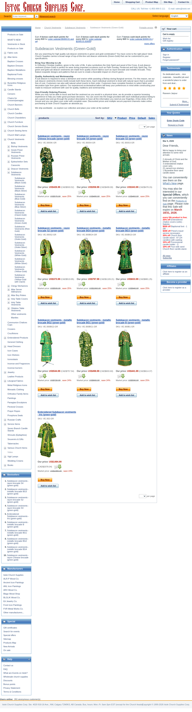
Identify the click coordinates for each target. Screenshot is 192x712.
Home (37, 27)
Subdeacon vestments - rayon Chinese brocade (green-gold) (54, 137)
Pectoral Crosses (15, 407)
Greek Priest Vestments (16, 151)
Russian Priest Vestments (17, 157)
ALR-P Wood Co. (11, 579)
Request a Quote (175, 125)
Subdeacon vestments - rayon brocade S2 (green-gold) (54, 229)
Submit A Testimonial (179, 104)
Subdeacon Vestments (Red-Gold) (22, 228)
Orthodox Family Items (18, 394)
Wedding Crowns (15, 461)
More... (185, 101)
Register (166, 57)
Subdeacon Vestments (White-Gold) (20, 253)
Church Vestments (52, 27)
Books (10, 465)
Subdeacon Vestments (75, 27)
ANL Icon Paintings (12, 586)
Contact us (8, 665)
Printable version (146, 28)
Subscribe (167, 258)
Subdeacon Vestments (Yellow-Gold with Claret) (20, 278)
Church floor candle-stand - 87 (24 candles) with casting (172, 237)
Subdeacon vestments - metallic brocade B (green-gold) (133, 321)
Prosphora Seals (15, 415)
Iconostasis (13, 359)
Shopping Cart (132, 2)
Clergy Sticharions (19, 286)
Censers (11, 94)
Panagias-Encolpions (17, 402)
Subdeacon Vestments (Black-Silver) (21, 188)
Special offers (9, 635)
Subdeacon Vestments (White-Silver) (21, 261)
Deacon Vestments (19, 169)
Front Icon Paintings (12, 605)
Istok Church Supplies (13, 575)
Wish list (166, 38)
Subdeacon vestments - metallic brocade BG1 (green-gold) (94, 321)
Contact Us (183, 2)
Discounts (7, 680)
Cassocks (15, 165)
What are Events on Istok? (15, 673)
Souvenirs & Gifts (15, 439)
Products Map (9, 643)
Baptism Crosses (15, 61)
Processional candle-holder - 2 (172, 243)
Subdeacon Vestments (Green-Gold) (21, 220)
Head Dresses (14, 346)
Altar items (12, 57)
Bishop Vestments (19, 146)
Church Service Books (18, 126)
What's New (170, 183)
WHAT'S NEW (14, 40)
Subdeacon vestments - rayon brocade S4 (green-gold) (93, 137)
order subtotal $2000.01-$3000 (88, 40)
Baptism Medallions (16, 70)
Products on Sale (15, 34)
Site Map (168, 2)
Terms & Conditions (12, 692)
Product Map (152, 2)
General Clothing (15, 342)
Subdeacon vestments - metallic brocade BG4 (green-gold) (94, 229)
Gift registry (168, 41)
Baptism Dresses (15, 66)
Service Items (14, 424)
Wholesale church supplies (15, 677)
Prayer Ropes (14, 411)
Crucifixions (13, 333)
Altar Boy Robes (18, 295)
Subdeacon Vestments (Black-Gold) (20, 180)
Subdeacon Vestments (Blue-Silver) (20, 204)
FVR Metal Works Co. (13, 609)
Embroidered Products (18, 338)
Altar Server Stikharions (16, 290)
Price (132, 118)
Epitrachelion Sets (19, 161)
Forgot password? (171, 60)
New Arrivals (9, 646)
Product (122, 118)
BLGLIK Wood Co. (11, 597)
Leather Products (15, 376)
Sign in (166, 54)
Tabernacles (13, 443)
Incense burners (15, 368)
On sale (6, 650)
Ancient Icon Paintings (13, 582)
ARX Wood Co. (10, 590)
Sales (151, 118)
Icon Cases (13, 351)
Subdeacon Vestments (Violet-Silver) (21, 245)
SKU (109, 118)
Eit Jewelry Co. (10, 601)
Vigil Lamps (13, 456)
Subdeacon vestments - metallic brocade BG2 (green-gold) (55, 321)
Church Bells (13, 109)
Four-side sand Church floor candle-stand (174, 248)
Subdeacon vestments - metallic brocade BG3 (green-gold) (133, 229)
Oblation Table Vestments (17, 309)
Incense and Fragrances (19, 363)
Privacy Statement (11, 688)
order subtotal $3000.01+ (141, 39)
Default (142, 118)
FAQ (5, 669)
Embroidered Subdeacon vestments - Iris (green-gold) (18, 516)
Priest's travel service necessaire (173, 232)
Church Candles (15, 113)
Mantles (14, 317)
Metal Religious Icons (17, 385)
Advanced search (48, 16)
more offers (149, 43)
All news (166, 256)
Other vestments (18, 314)
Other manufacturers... (13, 612)
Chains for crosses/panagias (16, 99)
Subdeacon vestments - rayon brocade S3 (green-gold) (132, 137)
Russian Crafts (14, 420)
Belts (13, 143)
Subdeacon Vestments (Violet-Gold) (20, 237)
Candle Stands (14, 89)
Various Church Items (17, 448)
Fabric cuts (13, 53)
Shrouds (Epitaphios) (17, 435)
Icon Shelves (13, 355)
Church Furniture (15, 122)
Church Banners (15, 105)
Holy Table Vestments (16, 303)
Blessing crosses (15, 79)
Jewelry (11, 372)
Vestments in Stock (16, 44)
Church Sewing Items (17, 131)
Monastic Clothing (16, 389)
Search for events (11, 631)
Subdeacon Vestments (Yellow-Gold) (21, 269)
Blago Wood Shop (11, 594)
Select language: (170, 16)
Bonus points (9, 684)
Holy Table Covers (19, 299)
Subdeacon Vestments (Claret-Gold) (21, 212)
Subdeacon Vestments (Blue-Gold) (20, 196)
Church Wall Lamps (17, 135)
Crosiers (11, 329)
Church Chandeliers (17, 118)
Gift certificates (10, 628)
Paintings (12, 398)
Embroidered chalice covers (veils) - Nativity (173, 221)
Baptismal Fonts (15, 74)
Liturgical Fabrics (15, 381)
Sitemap (7, 639)
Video (10, 452)
